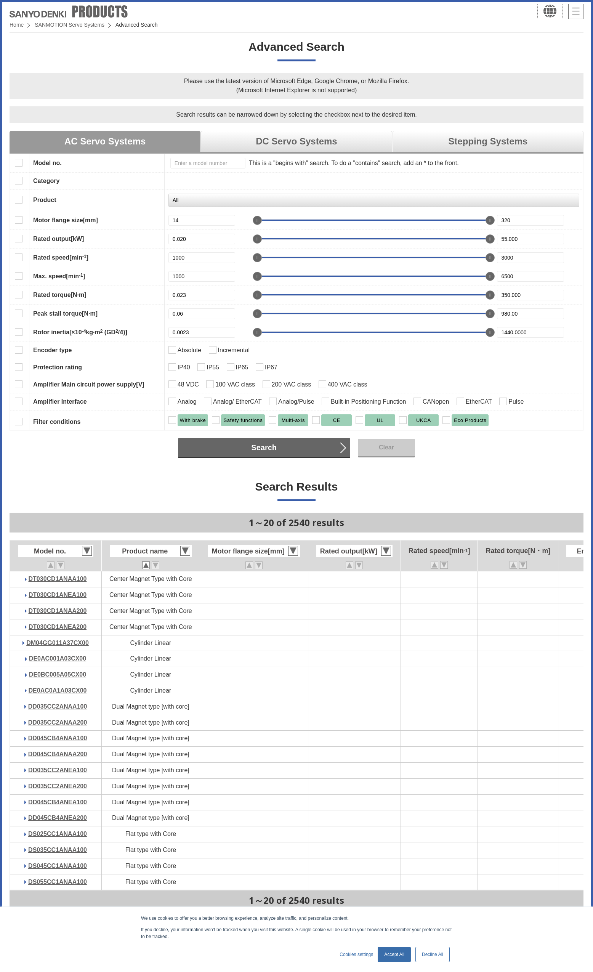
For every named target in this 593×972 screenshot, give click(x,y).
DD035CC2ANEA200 (57, 786)
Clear (386, 447)
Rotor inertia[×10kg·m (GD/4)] (80, 332)
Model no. (47, 163)
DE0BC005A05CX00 (57, 674)
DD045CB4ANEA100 (57, 802)
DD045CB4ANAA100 (57, 738)
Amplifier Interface (60, 401)
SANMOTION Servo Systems (69, 25)
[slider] (257, 220)
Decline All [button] (432, 954)
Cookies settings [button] (356, 954)
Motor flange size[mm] (65, 220)
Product (44, 200)
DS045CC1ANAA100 (57, 866)
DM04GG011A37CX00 (57, 643)
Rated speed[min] (60, 257)
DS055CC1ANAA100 (57, 882)
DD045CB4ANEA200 (57, 818)
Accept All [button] (394, 954)
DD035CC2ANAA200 (57, 722)
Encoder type (52, 350)
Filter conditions (56, 422)
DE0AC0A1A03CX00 (58, 690)
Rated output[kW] (58, 239)
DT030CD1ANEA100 (58, 595)
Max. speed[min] (59, 276)
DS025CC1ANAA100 (57, 834)
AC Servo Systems (105, 141)
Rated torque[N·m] (60, 295)
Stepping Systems (487, 141)
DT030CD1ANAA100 (58, 579)
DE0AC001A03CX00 (57, 658)
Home (17, 25)
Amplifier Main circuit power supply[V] (88, 384)
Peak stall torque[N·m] (65, 313)
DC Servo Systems (296, 141)
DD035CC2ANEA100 (57, 770)
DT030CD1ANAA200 (58, 611)
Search (264, 447)
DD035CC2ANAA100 (57, 706)
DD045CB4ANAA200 (57, 754)
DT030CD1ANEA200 (58, 627)
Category (46, 181)
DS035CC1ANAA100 (57, 850)
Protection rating (57, 367)
